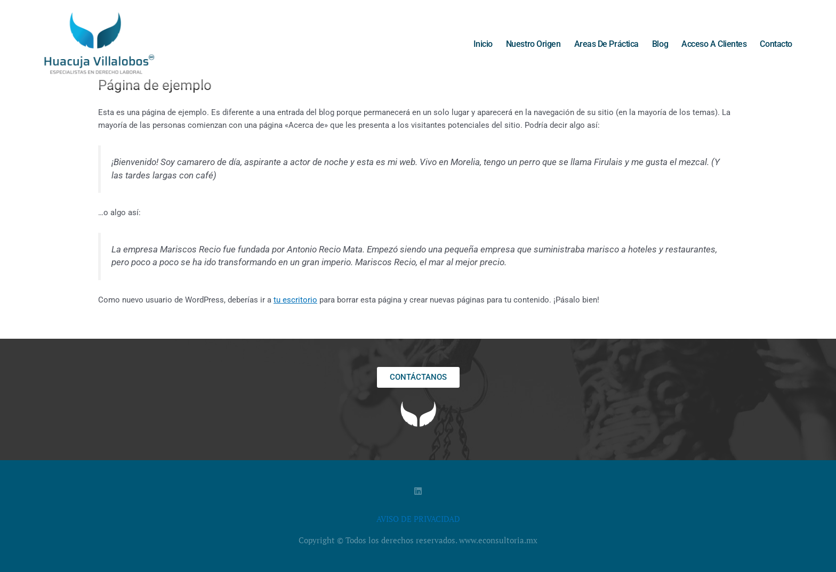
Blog (660, 44)
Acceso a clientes (713, 44)
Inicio (483, 44)
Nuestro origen (533, 44)
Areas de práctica (606, 44)
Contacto (776, 44)
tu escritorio (295, 300)
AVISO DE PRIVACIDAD (418, 518)
